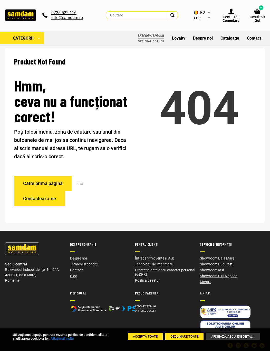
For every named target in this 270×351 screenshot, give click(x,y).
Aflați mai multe (62, 338)
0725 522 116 (63, 13)
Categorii (23, 38)
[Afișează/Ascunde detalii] (233, 336)
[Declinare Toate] (184, 336)
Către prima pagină (43, 183)
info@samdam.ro (67, 17)
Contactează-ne (39, 198)
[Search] (172, 15)
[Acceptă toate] (145, 336)
